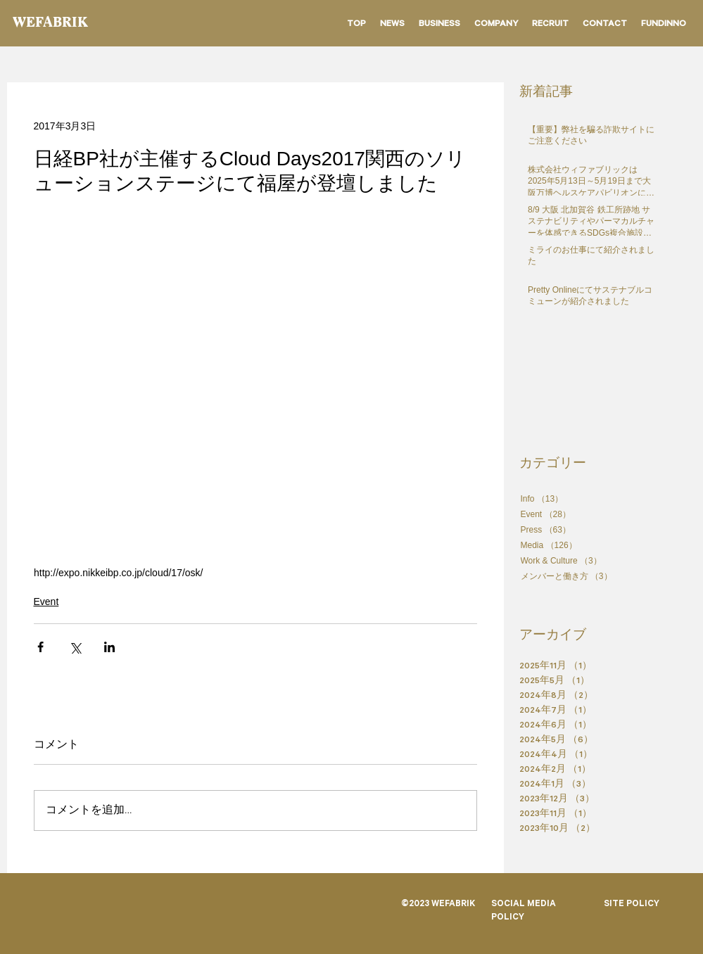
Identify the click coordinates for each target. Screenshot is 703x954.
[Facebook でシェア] (40, 647)
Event (46, 601)
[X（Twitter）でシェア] (75, 647)
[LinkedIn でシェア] (109, 647)
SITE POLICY (631, 905)
